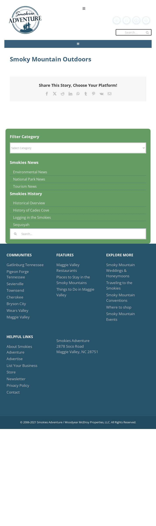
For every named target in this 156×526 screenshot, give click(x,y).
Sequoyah (21, 224)
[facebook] (126, 20)
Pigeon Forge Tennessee (18, 274)
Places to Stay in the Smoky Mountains (73, 279)
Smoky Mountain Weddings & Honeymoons (120, 270)
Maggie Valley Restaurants (68, 267)
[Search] (147, 32)
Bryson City (16, 303)
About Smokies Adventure (19, 349)
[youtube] (136, 20)
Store (11, 372)
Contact (13, 392)
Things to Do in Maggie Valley (75, 292)
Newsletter (16, 378)
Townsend (15, 290)
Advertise (15, 358)
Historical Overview (29, 203)
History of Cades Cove (31, 210)
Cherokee (15, 297)
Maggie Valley (18, 316)
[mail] (116, 20)
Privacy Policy (18, 385)
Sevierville (15, 283)
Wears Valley (17, 310)
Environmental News (30, 172)
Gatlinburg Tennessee (25, 264)
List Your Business (22, 365)
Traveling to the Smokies (119, 285)
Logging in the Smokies (32, 217)
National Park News (29, 179)
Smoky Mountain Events (120, 316)
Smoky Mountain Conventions (120, 297)
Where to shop (118, 307)
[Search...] (134, 32)
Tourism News (25, 186)
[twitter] (146, 20)
